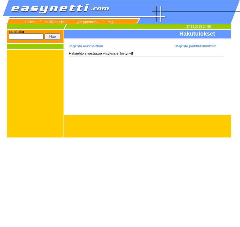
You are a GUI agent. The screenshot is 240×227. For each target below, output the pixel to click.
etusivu (29, 22)
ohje (111, 22)
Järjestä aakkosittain (86, 46)
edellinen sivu (55, 22)
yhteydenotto (87, 22)
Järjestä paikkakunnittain (195, 46)
